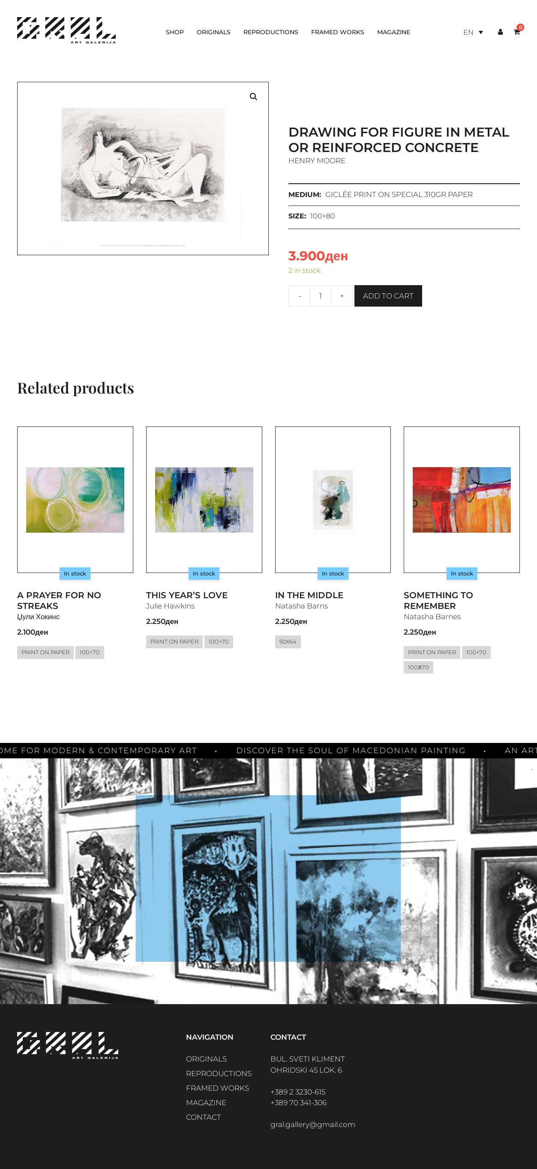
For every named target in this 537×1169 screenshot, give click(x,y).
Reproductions (270, 32)
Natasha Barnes (432, 616)
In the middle (309, 595)
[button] (253, 96)
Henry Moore (316, 160)
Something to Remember (438, 600)
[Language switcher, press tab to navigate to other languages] (473, 32)
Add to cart (388, 296)
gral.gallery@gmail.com (312, 1124)
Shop (175, 32)
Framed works (337, 32)
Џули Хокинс (38, 616)
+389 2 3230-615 (297, 1092)
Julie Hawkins (170, 606)
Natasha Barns (301, 606)
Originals (214, 32)
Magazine (393, 32)
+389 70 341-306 (298, 1102)
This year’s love (187, 595)
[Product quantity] (320, 296)
